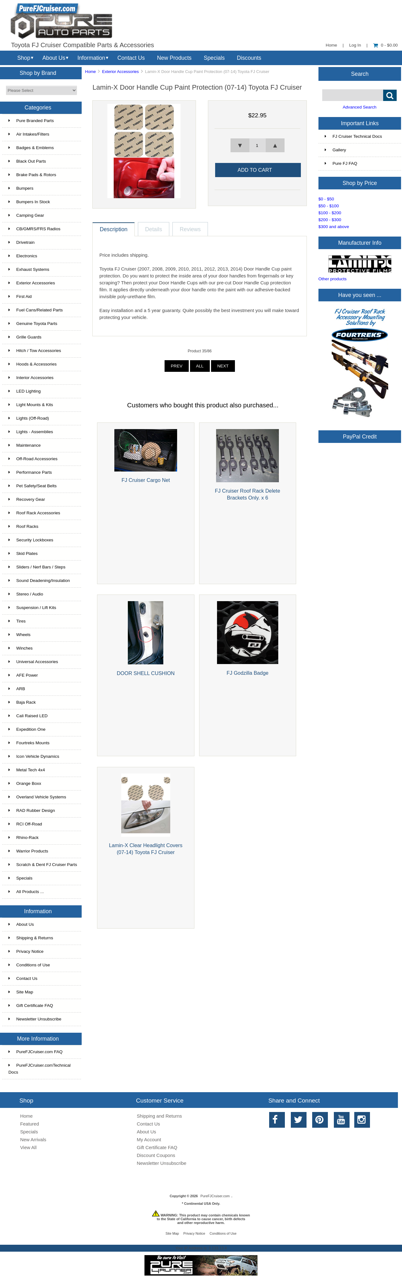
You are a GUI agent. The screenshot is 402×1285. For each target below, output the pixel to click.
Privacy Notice (26, 951)
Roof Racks (23, 526)
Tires (17, 621)
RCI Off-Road (25, 824)
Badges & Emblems (31, 147)
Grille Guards (24, 337)
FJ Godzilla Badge (248, 673)
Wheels (19, 634)
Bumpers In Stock (29, 201)
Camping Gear (26, 215)
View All (28, 1147)
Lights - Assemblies (30, 431)
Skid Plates (23, 553)
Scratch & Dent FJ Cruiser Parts (42, 864)
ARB (16, 688)
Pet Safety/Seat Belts (32, 485)
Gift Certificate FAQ (30, 1005)
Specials (214, 58)
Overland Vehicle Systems (37, 797)
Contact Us (131, 58)
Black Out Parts (27, 161)
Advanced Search (359, 107)
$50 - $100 (328, 206)
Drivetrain (21, 242)
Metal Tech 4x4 (26, 770)
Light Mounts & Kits (30, 404)
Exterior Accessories (120, 71)
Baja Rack (22, 702)
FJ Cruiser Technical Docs (353, 136)
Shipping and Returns (159, 1116)
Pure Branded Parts (31, 120)
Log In (355, 45)
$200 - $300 (329, 219)
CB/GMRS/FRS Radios (34, 228)
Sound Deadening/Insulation (39, 580)
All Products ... (26, 891)
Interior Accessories (31, 377)
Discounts (249, 58)
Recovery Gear (26, 499)
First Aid (20, 296)
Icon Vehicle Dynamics (33, 756)
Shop (23, 58)
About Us (53, 58)
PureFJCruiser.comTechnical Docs (39, 1069)
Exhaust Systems (28, 269)
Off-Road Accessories (32, 458)
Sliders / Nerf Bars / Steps (36, 567)
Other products (332, 279)
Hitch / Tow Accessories (34, 350)
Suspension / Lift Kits (32, 607)
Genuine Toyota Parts (32, 323)
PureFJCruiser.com (215, 1196)
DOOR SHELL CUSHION (146, 673)
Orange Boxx (24, 783)
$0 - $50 (326, 199)
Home (331, 45)
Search (360, 73)
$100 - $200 (329, 212)
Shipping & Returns (30, 938)
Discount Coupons (156, 1155)
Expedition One (27, 729)
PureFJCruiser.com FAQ (35, 1051)
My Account (149, 1139)
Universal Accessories (33, 661)
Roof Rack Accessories (34, 513)
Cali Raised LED (28, 715)
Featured (29, 1123)
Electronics (22, 256)
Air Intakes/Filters (28, 134)
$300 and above (333, 226)
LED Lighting (24, 391)
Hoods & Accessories (32, 364)
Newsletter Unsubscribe (35, 1019)
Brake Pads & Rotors (32, 174)
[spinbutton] (257, 145)
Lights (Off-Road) (28, 418)
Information (91, 58)
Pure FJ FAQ (341, 163)
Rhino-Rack (23, 837)
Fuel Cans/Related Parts (35, 310)
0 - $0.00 (385, 45)
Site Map (20, 992)
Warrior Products (28, 851)
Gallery (335, 150)
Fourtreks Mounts (29, 742)
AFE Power (23, 675)
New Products (174, 58)
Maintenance (24, 445)
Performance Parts (30, 472)
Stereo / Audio (25, 594)
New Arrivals (33, 1139)
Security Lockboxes (30, 540)
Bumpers (20, 188)
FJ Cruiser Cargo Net (146, 480)
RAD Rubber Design (31, 810)
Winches (20, 648)
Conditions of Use (29, 965)
